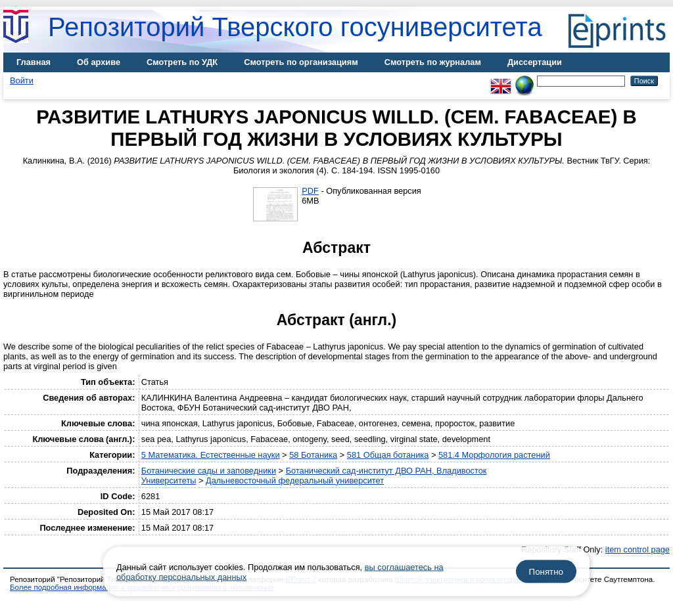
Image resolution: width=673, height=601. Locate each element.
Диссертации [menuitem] (534, 62)
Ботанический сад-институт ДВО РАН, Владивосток (386, 471)
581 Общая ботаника (388, 455)
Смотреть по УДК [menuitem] (182, 62)
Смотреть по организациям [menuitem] (301, 62)
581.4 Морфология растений (494, 455)
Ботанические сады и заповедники (208, 471)
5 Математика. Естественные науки (210, 455)
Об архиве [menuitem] (98, 62)
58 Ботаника (313, 455)
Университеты (169, 480)
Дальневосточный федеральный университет (295, 480)
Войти (22, 80)
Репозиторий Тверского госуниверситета (295, 26)
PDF (310, 191)
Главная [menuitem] (33, 62)
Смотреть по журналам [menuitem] (432, 62)
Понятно (546, 572)
